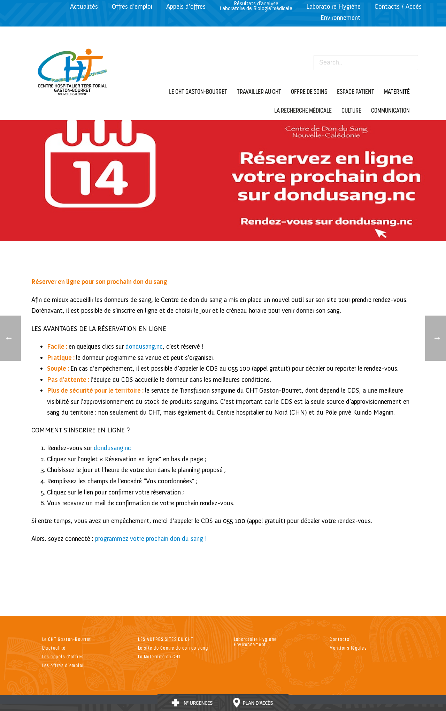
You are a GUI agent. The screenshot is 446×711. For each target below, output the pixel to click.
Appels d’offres (186, 6)
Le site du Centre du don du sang (173, 648)
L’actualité (54, 648)
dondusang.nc (144, 346)
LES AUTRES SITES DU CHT (166, 639)
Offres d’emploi (132, 6)
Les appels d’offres (63, 656)
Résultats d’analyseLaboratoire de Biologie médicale (256, 6)
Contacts (339, 639)
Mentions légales (348, 648)
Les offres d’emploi (63, 665)
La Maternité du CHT (159, 656)
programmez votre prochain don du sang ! (151, 539)
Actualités (84, 6)
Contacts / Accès (398, 6)
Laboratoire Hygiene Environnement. (255, 641)
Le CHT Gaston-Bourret (66, 639)
